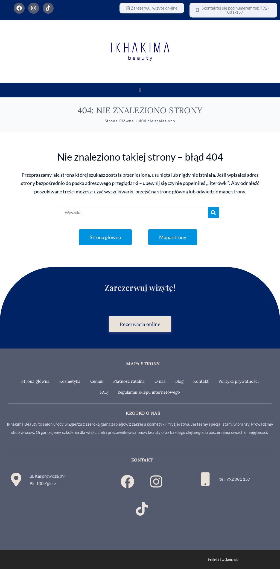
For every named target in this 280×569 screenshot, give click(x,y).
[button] (139, 90)
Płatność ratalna (129, 381)
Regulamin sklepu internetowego (149, 392)
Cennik (96, 381)
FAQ (104, 392)
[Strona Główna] (119, 120)
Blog (179, 381)
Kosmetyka (69, 381)
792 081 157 (238, 478)
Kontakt (201, 381)
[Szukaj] (213, 212)
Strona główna (35, 381)
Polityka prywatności (238, 381)
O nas (159, 381)
